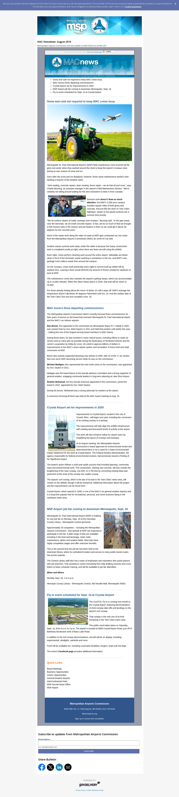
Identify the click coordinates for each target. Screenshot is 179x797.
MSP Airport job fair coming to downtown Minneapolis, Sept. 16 (82, 89)
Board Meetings (54, 669)
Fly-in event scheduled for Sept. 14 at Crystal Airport (77, 92)
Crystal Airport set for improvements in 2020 (73, 86)
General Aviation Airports (58, 678)
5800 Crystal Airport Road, (110, 628)
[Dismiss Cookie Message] (175, 3)
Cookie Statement (133, 6)
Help (101, 790)
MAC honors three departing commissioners (73, 83)
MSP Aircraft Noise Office (58, 684)
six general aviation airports (114, 491)
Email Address (44, 739)
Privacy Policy (80, 790)
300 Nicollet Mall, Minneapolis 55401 (109, 583)
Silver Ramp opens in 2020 (90, 282)
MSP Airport (52, 687)
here (83, 486)
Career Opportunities (56, 675)
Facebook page (66, 651)
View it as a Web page (94, 52)
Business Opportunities (58, 672)
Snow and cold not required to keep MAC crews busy (77, 79)
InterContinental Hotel (57, 681)
